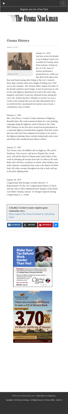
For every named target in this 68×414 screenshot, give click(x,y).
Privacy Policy (50, 400)
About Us (59, 400)
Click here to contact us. (46, 396)
